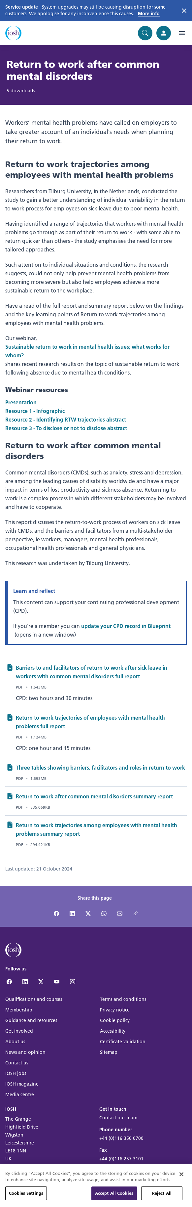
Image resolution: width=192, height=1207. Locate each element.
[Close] (181, 1183)
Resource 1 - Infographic (35, 410)
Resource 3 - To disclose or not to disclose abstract (66, 428)
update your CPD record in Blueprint (126, 625)
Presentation (21, 402)
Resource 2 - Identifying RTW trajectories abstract (65, 419)
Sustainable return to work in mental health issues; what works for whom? (87, 351)
